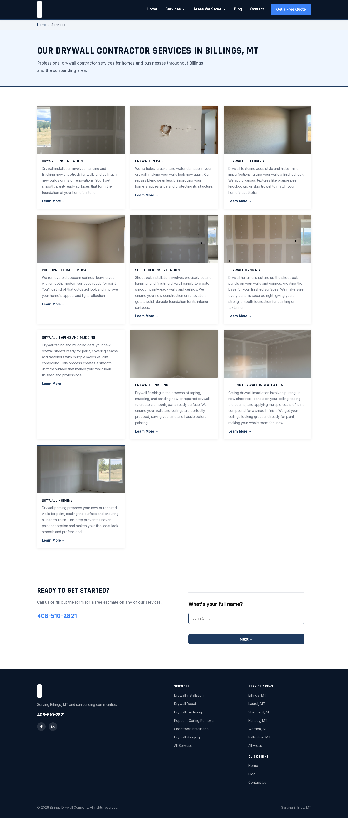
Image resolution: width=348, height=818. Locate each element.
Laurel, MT (256, 704)
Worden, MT (258, 729)
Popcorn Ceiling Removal (194, 720)
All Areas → (257, 745)
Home (152, 9)
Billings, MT (257, 695)
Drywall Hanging (187, 737)
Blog (238, 9)
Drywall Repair (185, 704)
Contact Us (257, 782)
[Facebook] (41, 726)
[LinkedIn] (53, 726)
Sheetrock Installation (191, 729)
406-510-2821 (57, 616)
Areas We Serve (209, 9)
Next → (246, 639)
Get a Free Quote (291, 9)
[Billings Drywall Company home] (39, 9)
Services (175, 9)
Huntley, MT (257, 720)
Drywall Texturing (188, 712)
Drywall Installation (189, 695)
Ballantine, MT (259, 737)
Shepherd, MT (259, 712)
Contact (257, 9)
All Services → (185, 745)
